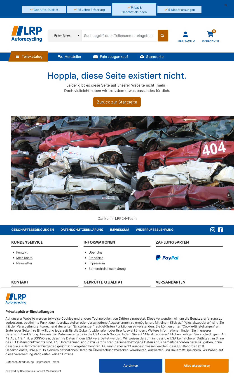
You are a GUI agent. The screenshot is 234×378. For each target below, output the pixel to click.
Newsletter (24, 263)
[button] (227, 5)
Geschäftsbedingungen (32, 229)
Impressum (119, 229)
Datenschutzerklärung (82, 229)
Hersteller (69, 56)
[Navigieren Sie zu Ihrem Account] (186, 36)
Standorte (152, 56)
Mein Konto (24, 258)
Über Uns (95, 252)
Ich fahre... (63, 35)
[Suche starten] (163, 35)
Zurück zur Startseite (117, 102)
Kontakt (22, 252)
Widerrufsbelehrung (155, 229)
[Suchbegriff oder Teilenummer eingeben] (119, 35)
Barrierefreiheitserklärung (107, 268)
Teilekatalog (29, 56)
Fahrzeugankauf (110, 56)
